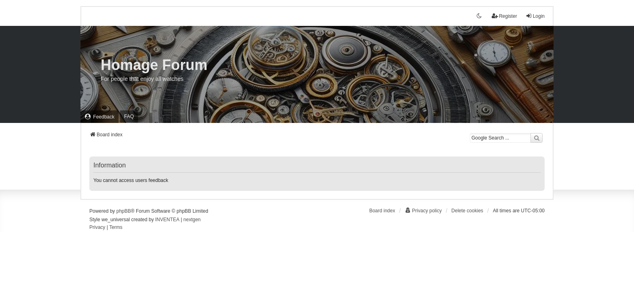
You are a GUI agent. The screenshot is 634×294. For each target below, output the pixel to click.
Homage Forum (154, 65)
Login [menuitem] (535, 16)
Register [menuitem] (504, 16)
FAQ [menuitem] (129, 116)
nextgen (192, 219)
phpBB (123, 211)
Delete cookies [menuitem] (467, 211)
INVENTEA (167, 219)
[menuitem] (99, 116)
